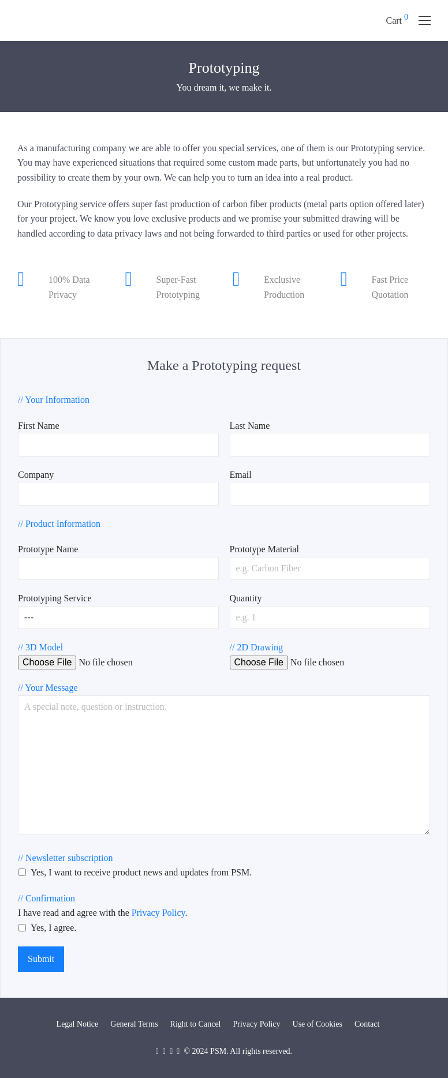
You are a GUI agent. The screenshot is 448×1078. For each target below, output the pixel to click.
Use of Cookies (317, 1024)
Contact (367, 1024)
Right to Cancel (195, 1024)
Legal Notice (78, 1024)
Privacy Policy (158, 913)
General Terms (134, 1024)
